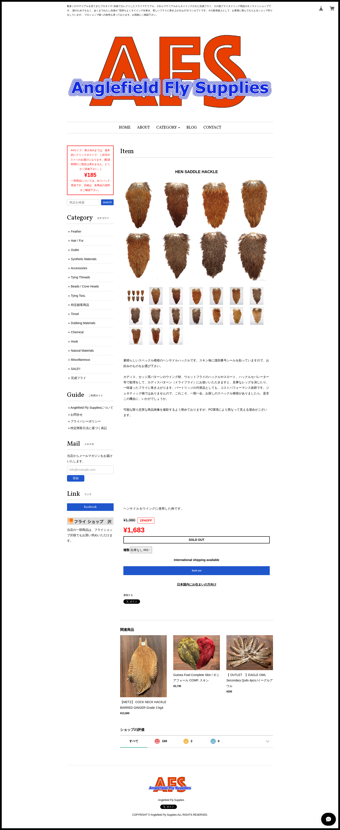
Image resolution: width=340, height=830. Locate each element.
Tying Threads (80, 277)
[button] (168, 127)
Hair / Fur (77, 240)
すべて (133, 741)
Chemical (77, 332)
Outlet (75, 250)
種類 (126, 550)
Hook (74, 341)
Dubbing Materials (83, 323)
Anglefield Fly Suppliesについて (91, 407)
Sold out (196, 570)
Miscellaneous (80, 359)
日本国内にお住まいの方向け (196, 584)
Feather (76, 231)
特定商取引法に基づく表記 (88, 428)
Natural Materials (82, 350)
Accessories (79, 268)
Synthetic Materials (83, 259)
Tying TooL (78, 295)
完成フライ (78, 378)
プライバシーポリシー (85, 421)
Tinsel (75, 314)
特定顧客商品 (80, 305)
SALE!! (75, 369)
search (107, 202)
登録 (76, 478)
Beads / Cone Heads (85, 286)
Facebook (90, 507)
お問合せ (76, 414)
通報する (128, 595)
